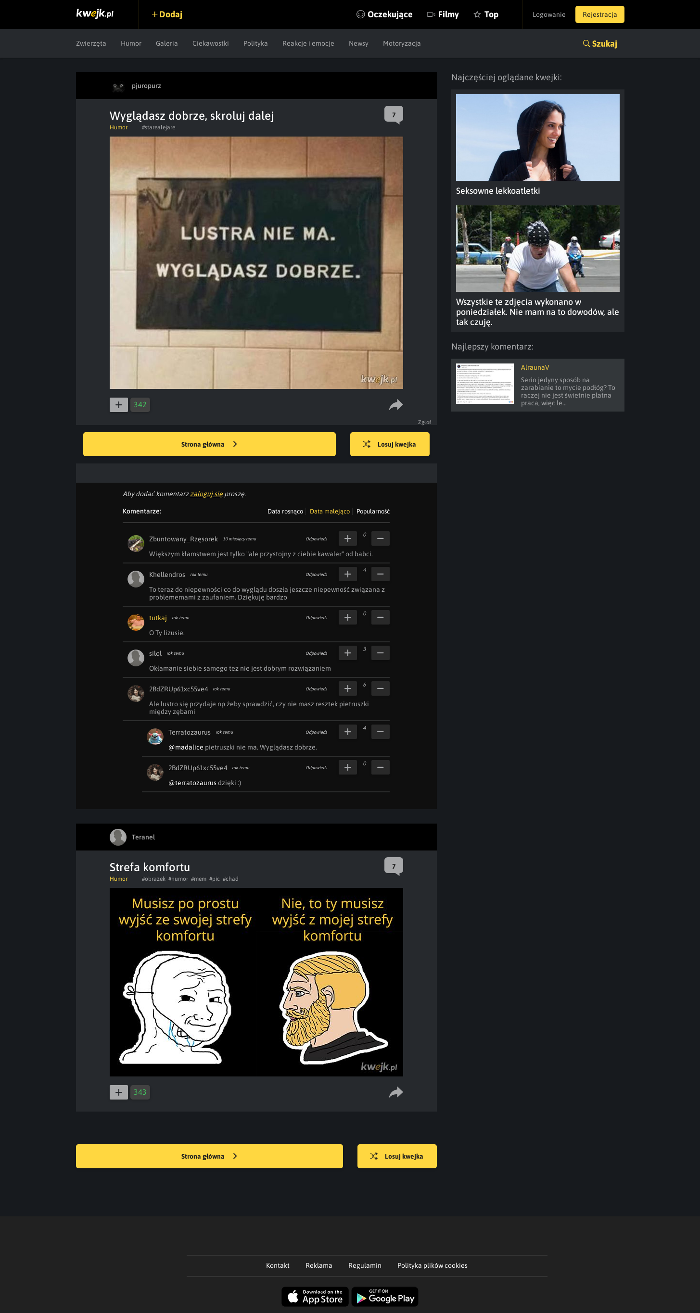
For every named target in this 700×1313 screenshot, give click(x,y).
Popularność (373, 511)
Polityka (255, 43)
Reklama (318, 1265)
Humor (131, 43)
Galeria (167, 43)
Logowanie (549, 14)
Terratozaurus (189, 732)
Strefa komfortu (150, 867)
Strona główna (209, 444)
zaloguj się (206, 494)
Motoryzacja (402, 43)
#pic (214, 878)
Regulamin (365, 1265)
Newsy (359, 43)
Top (491, 14)
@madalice (186, 747)
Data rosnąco (285, 511)
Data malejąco (330, 511)
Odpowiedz (316, 539)
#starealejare (158, 127)
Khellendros (167, 574)
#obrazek (153, 878)
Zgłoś (425, 422)
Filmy (448, 14)
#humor (178, 878)
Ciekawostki (210, 43)
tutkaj (158, 618)
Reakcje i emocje (308, 43)
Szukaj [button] (604, 43)
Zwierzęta (91, 43)
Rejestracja (600, 14)
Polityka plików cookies (432, 1265)
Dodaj (170, 14)
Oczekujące (390, 14)
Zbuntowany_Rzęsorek (183, 539)
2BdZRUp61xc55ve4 (178, 689)
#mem (198, 878)
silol (155, 653)
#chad (231, 878)
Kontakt (278, 1265)
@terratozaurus (192, 783)
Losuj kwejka (389, 444)
